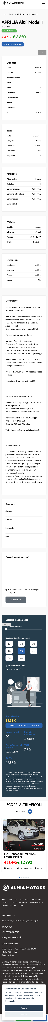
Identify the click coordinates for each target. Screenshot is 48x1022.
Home (4, 14)
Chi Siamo (5, 902)
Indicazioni (16, 600)
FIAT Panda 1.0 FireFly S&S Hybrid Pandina (20, 855)
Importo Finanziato (29, 733)
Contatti (5, 905)
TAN (26, 745)
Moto (11, 14)
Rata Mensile (12, 716)
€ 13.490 (10, 862)
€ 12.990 (24, 862)
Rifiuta (24, 1014)
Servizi (14, 902)
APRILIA (20, 14)
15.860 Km (9, 868)
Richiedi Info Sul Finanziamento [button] (24, 725)
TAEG (9, 758)
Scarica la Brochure (13, 44)
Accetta (24, 1008)
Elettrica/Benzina (24, 868)
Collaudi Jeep (36, 899)
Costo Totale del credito (14, 746)
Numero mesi (12, 732)
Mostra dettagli (11, 1001)
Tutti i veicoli (24, 811)
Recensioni (23, 902)
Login (21, 905)
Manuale (39, 868)
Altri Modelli (32, 14)
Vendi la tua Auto (36, 902)
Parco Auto (13, 899)
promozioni (24, 899)
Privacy (13, 905)
